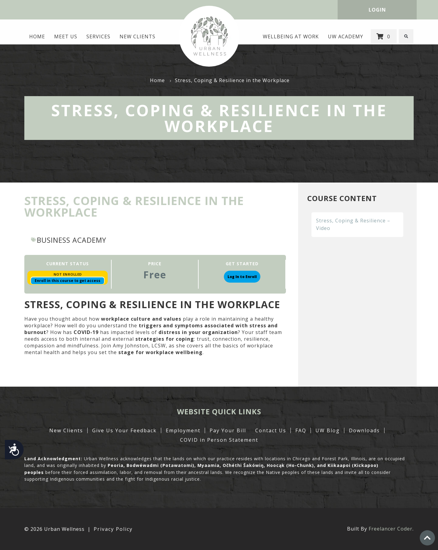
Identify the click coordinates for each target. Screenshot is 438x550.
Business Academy (73, 240)
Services (98, 36)
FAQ (300, 430)
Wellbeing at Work (291, 36)
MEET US (65, 36)
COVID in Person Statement (219, 440)
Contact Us (270, 430)
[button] (406, 36)
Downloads (364, 430)
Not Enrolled (68, 274)
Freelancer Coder (390, 528)
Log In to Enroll (242, 276)
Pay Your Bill (228, 430)
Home (37, 36)
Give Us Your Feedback (124, 430)
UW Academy (345, 36)
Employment (183, 430)
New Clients (137, 36)
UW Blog (327, 430)
